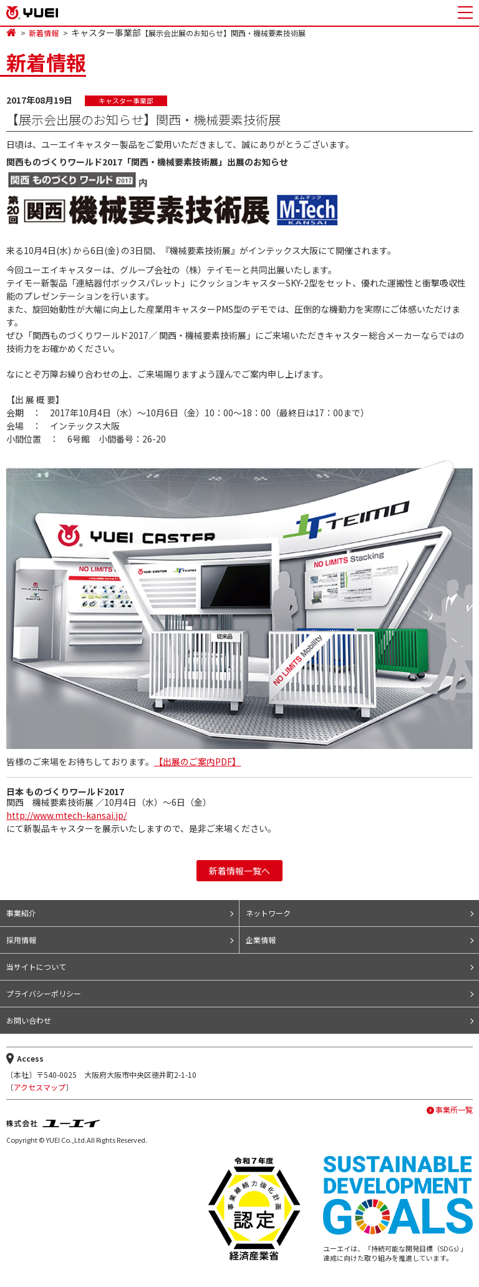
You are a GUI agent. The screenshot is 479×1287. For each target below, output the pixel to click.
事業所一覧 (454, 1109)
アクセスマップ (39, 1087)
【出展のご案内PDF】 (197, 761)
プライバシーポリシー (43, 993)
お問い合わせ (28, 1020)
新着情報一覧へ (239, 870)
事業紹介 (21, 913)
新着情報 (44, 33)
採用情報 (21, 939)
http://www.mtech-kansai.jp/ (66, 815)
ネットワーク (268, 913)
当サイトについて (36, 966)
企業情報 (261, 939)
